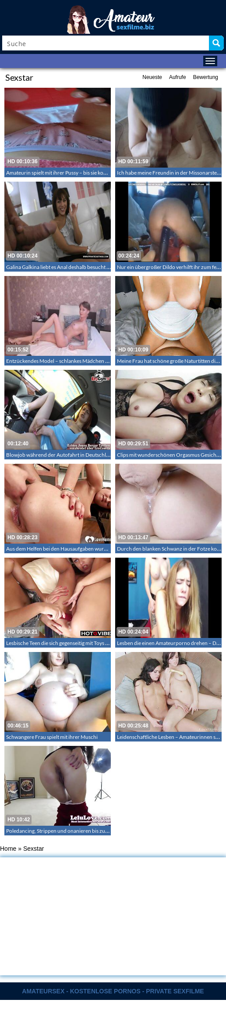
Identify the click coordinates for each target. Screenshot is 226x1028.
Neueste (152, 77)
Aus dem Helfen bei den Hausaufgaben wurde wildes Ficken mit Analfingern (91, 548)
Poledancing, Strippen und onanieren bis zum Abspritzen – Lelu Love (84, 830)
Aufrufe (177, 77)
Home (8, 848)
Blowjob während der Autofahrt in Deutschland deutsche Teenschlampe (88, 454)
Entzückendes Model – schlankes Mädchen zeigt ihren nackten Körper (86, 361)
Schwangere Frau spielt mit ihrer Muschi (52, 737)
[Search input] (106, 43)
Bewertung (205, 77)
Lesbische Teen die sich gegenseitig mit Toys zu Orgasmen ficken (78, 643)
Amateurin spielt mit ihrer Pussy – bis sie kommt (60, 172)
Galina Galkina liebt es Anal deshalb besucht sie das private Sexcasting (84, 267)
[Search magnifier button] (216, 43)
